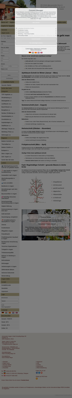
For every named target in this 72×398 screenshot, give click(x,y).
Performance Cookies (23, 32)
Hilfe (40, 18)
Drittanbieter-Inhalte (23, 35)
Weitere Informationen (36, 50)
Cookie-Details (29, 48)
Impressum (43, 48)
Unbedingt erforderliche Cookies (26, 28)
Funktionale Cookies (23, 30)
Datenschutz (37, 48)
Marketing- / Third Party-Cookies (26, 33)
